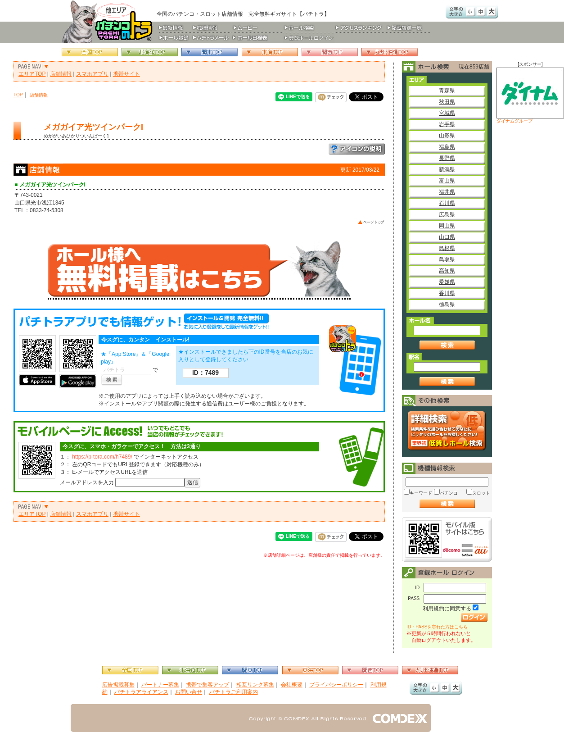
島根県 (447, 248)
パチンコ (449, 493)
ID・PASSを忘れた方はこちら (437, 626)
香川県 (447, 293)
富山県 (447, 180)
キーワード (421, 493)
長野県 (447, 158)
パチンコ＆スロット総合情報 (109, 21)
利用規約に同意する (447, 608)
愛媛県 (447, 282)
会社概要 (291, 685)
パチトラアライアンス (141, 692)
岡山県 (447, 226)
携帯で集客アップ (207, 685)
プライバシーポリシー (336, 685)
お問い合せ (188, 692)
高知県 (447, 271)
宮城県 (447, 113)
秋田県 (447, 102)
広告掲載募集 (118, 685)
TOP (18, 94)
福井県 (447, 192)
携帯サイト (126, 74)
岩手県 (447, 124)
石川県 (447, 203)
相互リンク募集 (255, 685)
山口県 (447, 237)
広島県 (447, 214)
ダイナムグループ (530, 95)
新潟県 (447, 169)
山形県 (447, 135)
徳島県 (447, 304)
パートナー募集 (160, 685)
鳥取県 (447, 259)
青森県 (447, 90)
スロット (481, 493)
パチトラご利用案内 (233, 692)
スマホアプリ (92, 74)
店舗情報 (61, 74)
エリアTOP (31, 74)
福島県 (447, 147)
